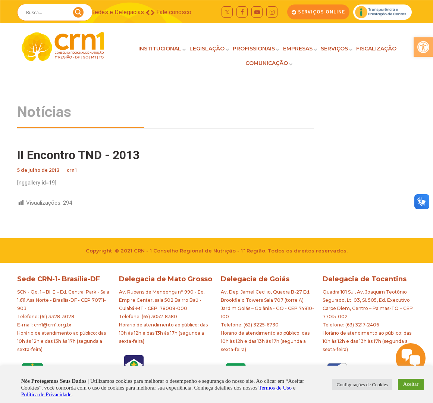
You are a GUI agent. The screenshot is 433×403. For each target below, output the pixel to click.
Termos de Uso (275, 388)
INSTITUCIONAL (159, 48)
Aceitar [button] (410, 384)
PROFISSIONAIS (254, 48)
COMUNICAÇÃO (266, 63)
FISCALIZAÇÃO (376, 48)
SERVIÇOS (334, 48)
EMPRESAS (298, 48)
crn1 (72, 170)
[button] (423, 47)
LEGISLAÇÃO (207, 48)
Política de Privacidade (46, 394)
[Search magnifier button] (78, 14)
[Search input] (46, 12)
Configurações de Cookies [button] (362, 384)
